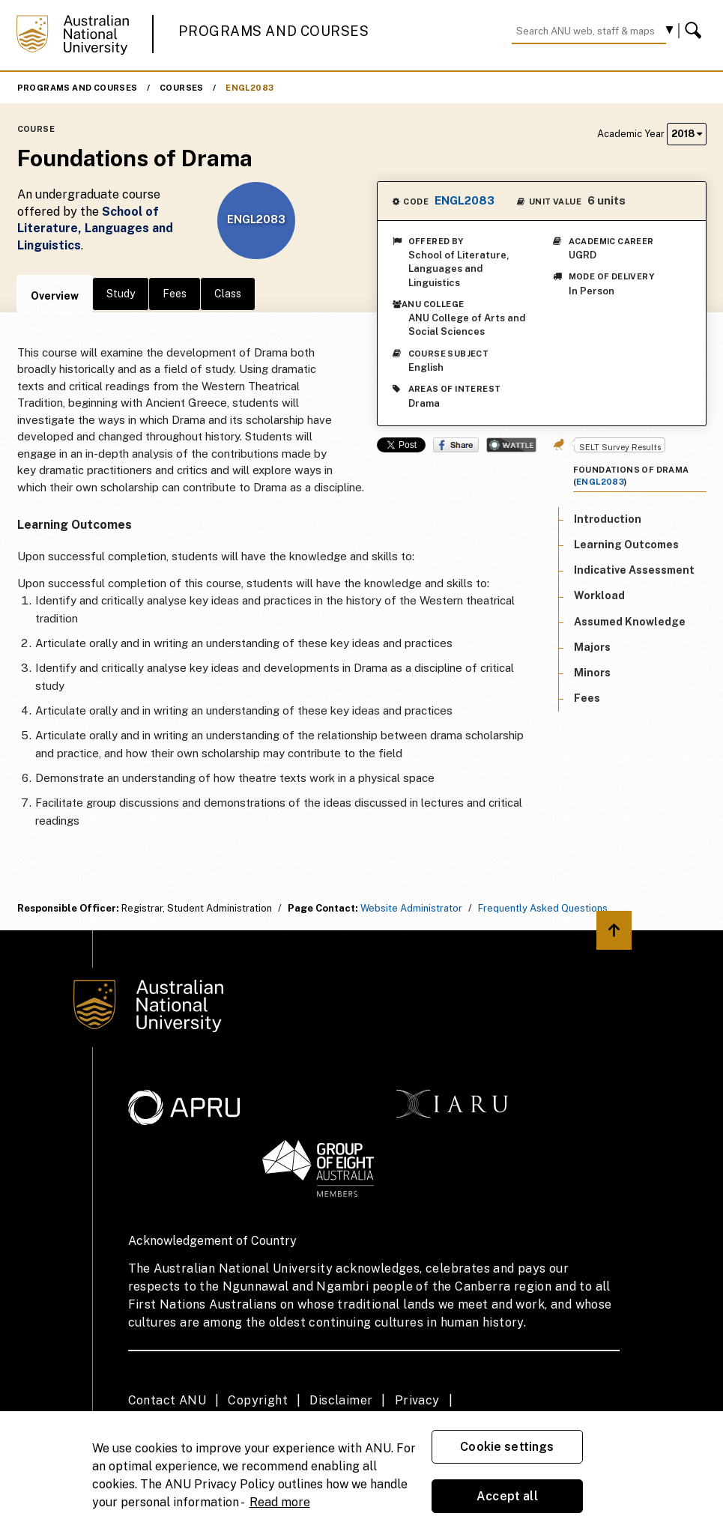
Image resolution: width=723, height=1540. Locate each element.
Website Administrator (411, 908)
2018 (686, 133)
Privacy (417, 1400)
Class (227, 294)
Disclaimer (340, 1400)
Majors (592, 647)
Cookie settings (507, 1447)
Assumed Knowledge (630, 622)
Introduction (607, 519)
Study (120, 294)
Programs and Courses (273, 31)
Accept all (507, 1496)
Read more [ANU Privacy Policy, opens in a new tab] (279, 1502)
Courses (182, 87)
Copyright (258, 1400)
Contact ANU (167, 1400)
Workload (599, 595)
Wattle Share (511, 444)
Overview (55, 296)
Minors (592, 673)
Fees (175, 294)
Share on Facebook (456, 444)
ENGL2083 (249, 87)
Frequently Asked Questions (543, 908)
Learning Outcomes (626, 545)
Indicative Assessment (634, 570)
